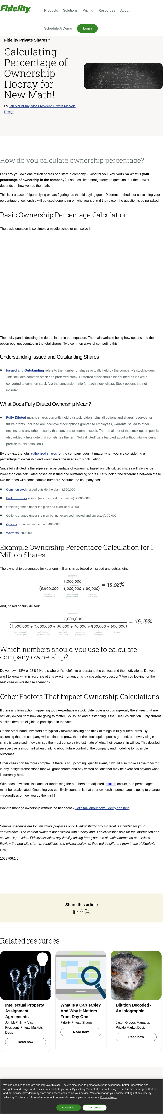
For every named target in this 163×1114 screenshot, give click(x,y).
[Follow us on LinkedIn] (142, 1050)
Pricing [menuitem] (88, 10)
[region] (81, 1096)
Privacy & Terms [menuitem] (144, 1018)
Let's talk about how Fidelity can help (102, 727)
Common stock (16, 409)
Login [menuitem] (87, 28)
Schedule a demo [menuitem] (120, 1002)
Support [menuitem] (150, 1002)
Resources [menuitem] (106, 10)
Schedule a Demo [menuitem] (58, 28)
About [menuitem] (124, 10)
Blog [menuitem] (138, 1002)
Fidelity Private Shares (76, 940)
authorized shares (43, 373)
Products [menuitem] (51, 10)
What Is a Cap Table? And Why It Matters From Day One (80, 928)
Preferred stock (16, 417)
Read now (26, 959)
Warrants (12, 452)
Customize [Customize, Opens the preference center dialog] (94, 1107)
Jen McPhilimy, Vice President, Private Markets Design (24, 945)
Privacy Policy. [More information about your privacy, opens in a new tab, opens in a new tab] (108, 1097)
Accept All (68, 1107)
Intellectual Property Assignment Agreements (24, 928)
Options (11, 444)
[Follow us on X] (150, 1050)
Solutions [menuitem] (70, 10)
